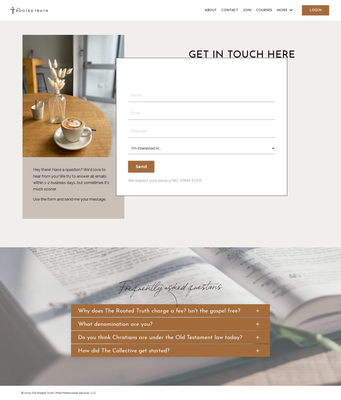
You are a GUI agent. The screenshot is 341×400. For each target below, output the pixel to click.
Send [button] (141, 166)
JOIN (247, 10)
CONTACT (229, 10)
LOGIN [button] (316, 10)
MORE (284, 10)
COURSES (264, 10)
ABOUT (211, 10)
